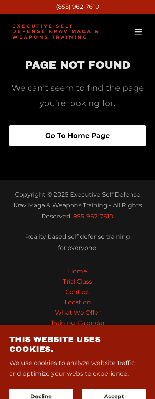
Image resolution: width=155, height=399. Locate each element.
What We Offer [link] (78, 312)
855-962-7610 (93, 216)
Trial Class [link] (77, 281)
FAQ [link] (77, 343)
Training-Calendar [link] (78, 323)
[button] (138, 31)
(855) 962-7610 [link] (77, 6)
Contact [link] (77, 292)
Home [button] (77, 271)
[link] (57, 36)
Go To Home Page (77, 135)
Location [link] (77, 302)
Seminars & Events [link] (77, 333)
